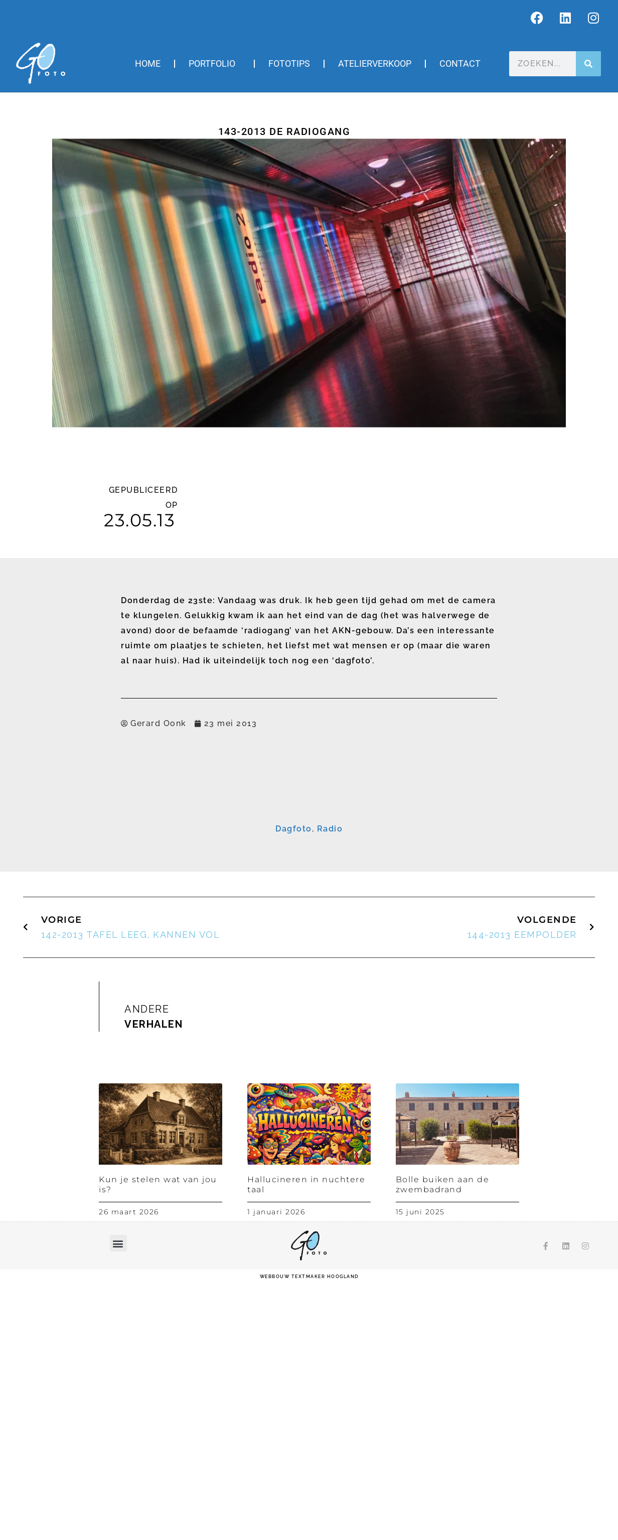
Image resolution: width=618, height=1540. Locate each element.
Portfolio (214, 63)
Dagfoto (293, 1084)
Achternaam (190, 895)
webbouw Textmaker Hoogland (309, 1532)
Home (148, 63)
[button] (118, 1499)
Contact (460, 63)
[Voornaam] (309, 879)
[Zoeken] (588, 63)
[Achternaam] (309, 910)
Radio (330, 1084)
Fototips (289, 63)
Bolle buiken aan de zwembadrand (443, 1440)
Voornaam (187, 864)
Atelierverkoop (374, 63)
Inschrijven (309, 935)
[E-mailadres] (309, 848)
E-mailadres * (192, 833)
